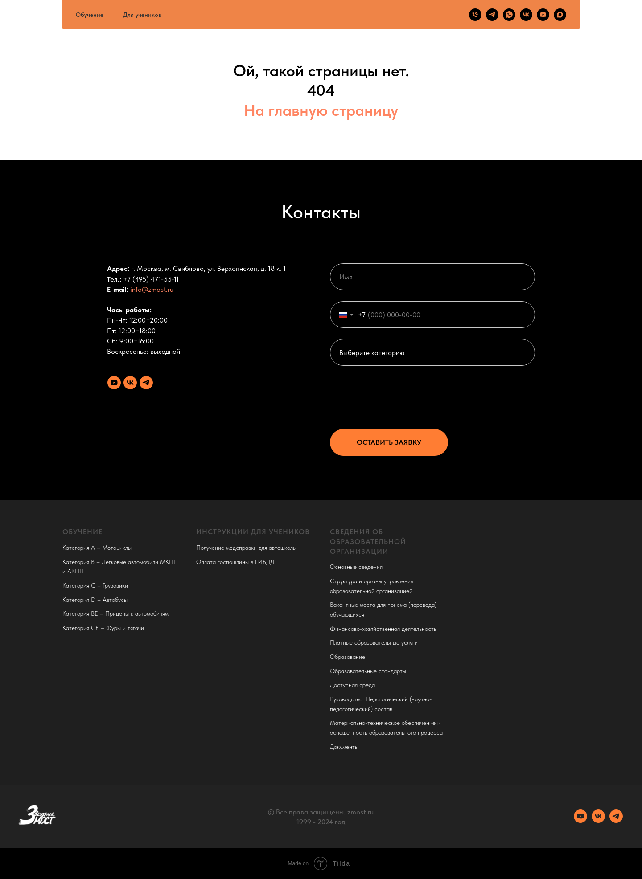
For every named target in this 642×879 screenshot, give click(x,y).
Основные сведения (356, 566)
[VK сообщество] (130, 382)
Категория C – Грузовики (95, 585)
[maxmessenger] (560, 14)
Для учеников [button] (142, 14)
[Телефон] (475, 14)
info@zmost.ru (151, 289)
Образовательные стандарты (368, 671)
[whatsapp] (509, 14)
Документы (344, 746)
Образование (347, 656)
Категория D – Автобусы (95, 599)
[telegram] (492, 14)
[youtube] (543, 14)
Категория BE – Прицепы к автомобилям (115, 613)
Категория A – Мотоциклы (97, 547)
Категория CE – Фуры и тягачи (103, 627)
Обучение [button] (89, 14)
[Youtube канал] (114, 382)
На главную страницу (321, 110)
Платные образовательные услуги (374, 642)
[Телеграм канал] (146, 382)
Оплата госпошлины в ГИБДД (235, 561)
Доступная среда (352, 684)
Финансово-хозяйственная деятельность (383, 628)
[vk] (526, 14)
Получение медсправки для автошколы (246, 547)
